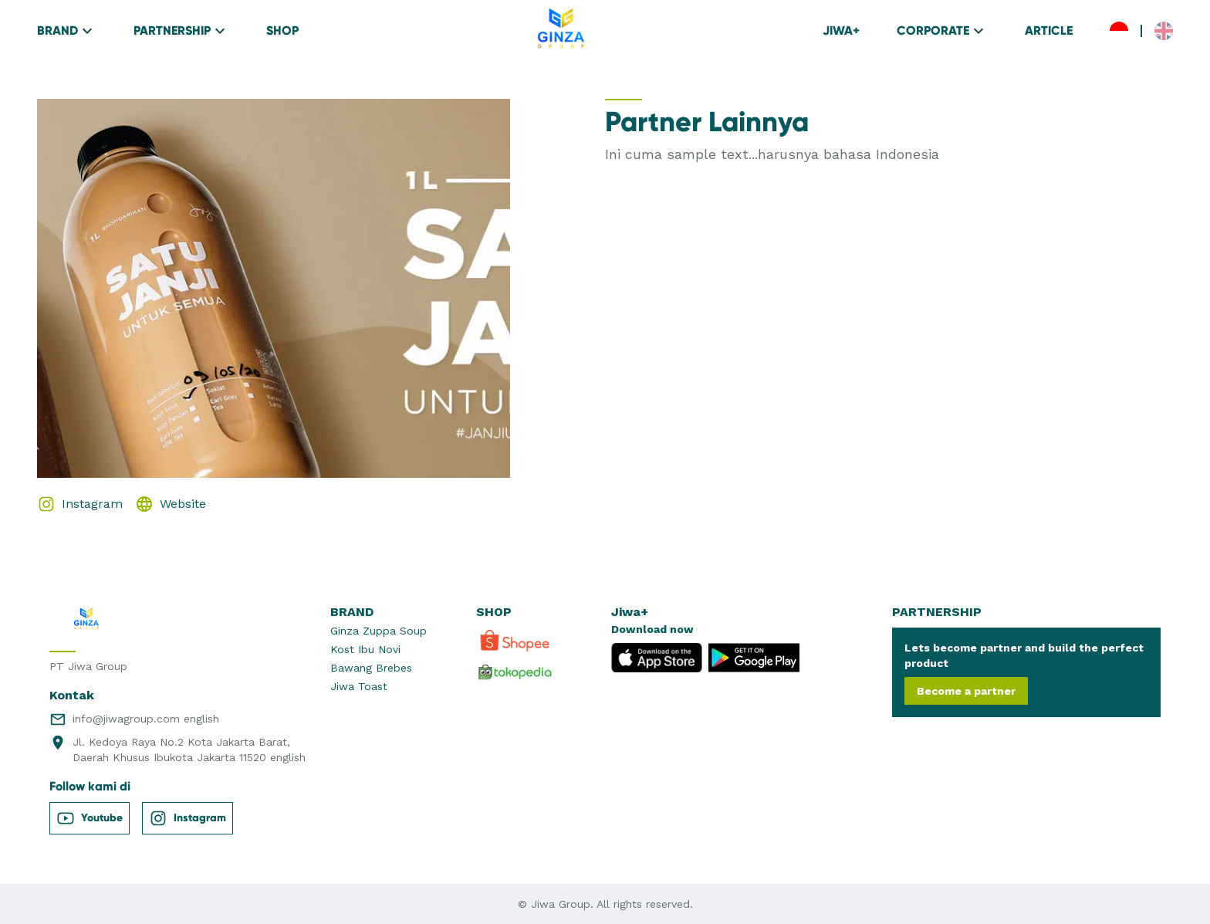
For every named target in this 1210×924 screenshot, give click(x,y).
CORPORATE (942, 31)
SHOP (282, 30)
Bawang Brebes (371, 668)
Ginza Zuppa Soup (378, 630)
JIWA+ (841, 30)
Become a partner (966, 691)
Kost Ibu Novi (365, 649)
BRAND (66, 31)
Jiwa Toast (358, 686)
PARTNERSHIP (181, 31)
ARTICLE (1049, 30)
